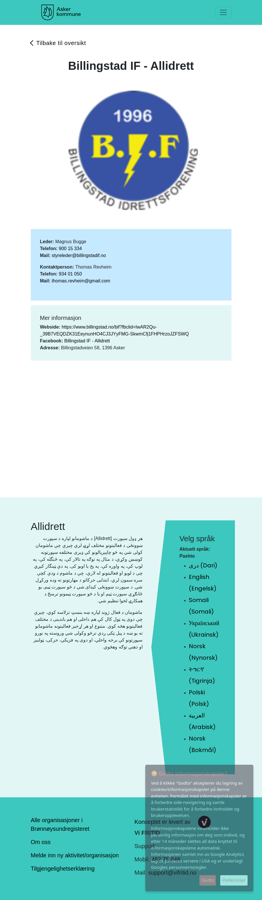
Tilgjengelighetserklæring (63, 868)
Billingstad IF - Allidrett (87, 340)
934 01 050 (70, 273)
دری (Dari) (203, 565)
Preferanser (234, 880)
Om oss (41, 842)
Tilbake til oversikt (61, 43)
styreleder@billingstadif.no (79, 255)
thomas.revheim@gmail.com (81, 280)
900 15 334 (70, 248)
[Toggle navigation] (223, 12)
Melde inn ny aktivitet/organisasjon (75, 855)
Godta (207, 880)
